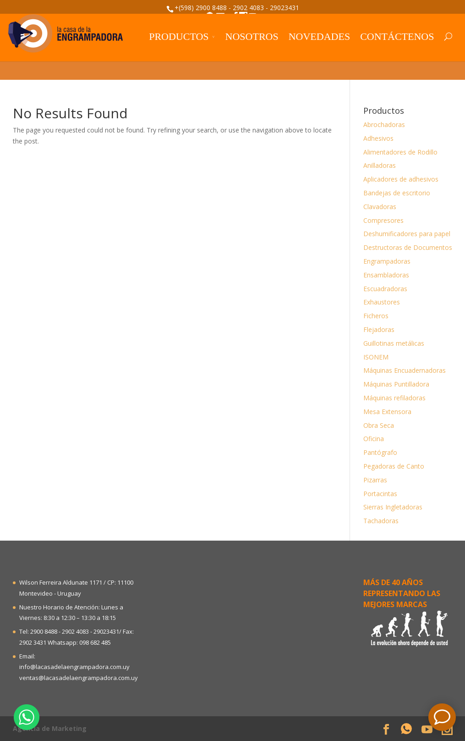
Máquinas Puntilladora (396, 384)
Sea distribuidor (116, 26)
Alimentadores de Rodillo (400, 152)
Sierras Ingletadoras (392, 507)
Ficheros (375, 315)
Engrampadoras (386, 261)
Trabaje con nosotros (349, 26)
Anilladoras (379, 165)
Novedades (319, 60)
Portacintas (380, 493)
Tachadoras (381, 520)
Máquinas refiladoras (394, 397)
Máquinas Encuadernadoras (404, 370)
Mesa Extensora (387, 411)
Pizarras (375, 480)
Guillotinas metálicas (393, 343)
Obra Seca (378, 425)
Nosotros (252, 60)
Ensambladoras (386, 275)
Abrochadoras (384, 124)
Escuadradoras (385, 288)
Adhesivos (378, 138)
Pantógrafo (380, 452)
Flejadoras (378, 329)
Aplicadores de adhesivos (400, 179)
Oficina (373, 438)
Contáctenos (397, 60)
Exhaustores (381, 302)
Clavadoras (379, 206)
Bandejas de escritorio (396, 192)
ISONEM (375, 357)
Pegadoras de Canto (393, 466)
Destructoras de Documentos (407, 247)
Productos (178, 60)
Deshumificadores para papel (406, 233)
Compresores (383, 220)
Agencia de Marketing (50, 728)
